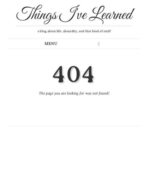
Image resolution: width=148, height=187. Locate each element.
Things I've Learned (74, 15)
